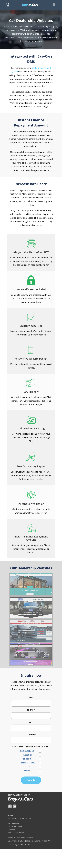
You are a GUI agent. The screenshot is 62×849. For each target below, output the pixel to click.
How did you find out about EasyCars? (31, 746)
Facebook (27, 755)
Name (31, 697)
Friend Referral (27, 763)
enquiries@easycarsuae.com (19, 818)
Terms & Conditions (16, 837)
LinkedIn (27, 759)
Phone (31, 710)
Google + (14, 806)
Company (31, 734)
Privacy (30, 837)
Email (31, 722)
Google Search (27, 751)
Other (27, 770)
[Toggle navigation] (54, 4)
